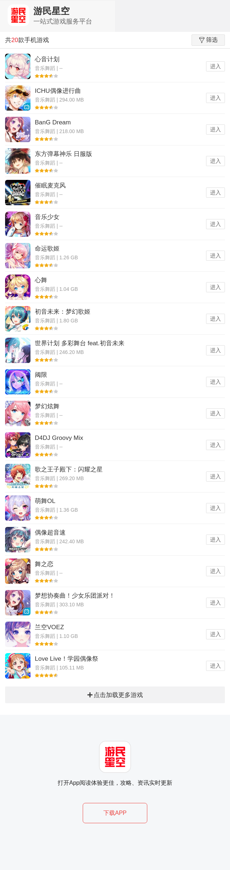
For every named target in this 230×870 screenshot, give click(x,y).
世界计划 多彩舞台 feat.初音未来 (79, 343)
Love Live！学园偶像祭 (66, 658)
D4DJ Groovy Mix (59, 437)
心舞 (41, 280)
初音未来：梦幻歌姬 (62, 311)
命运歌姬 (47, 248)
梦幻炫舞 (47, 406)
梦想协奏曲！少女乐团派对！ (75, 595)
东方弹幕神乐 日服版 (63, 154)
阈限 (41, 374)
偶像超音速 (50, 532)
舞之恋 (44, 564)
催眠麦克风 (50, 185)
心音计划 (47, 59)
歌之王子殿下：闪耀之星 (69, 469)
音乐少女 (47, 217)
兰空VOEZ (49, 627)
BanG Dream (53, 122)
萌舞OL (45, 501)
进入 (215, 66)
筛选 (208, 40)
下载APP (115, 813)
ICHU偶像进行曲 (58, 90)
